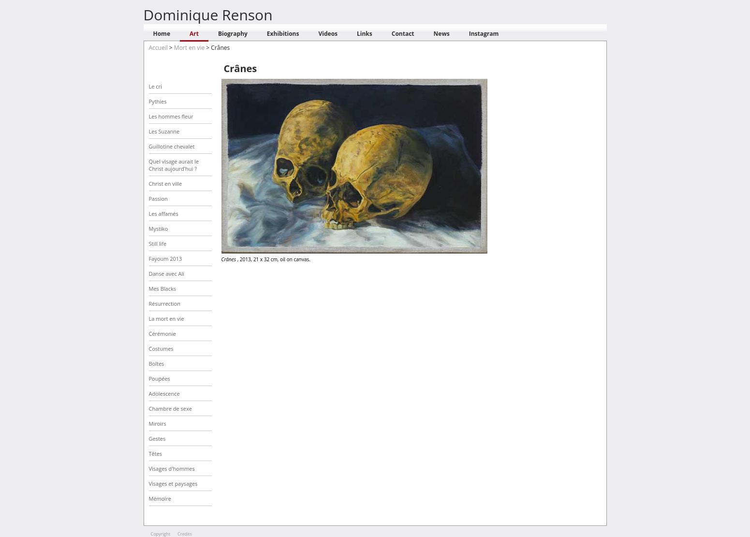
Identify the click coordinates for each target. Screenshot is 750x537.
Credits (184, 534)
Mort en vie (189, 48)
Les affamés (163, 213)
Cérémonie (162, 333)
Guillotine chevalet (172, 146)
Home (161, 34)
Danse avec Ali (167, 273)
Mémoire (160, 498)
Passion (158, 198)
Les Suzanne (164, 131)
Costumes (161, 348)
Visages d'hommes (172, 468)
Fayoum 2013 (165, 258)
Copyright (161, 534)
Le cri (155, 86)
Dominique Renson (208, 15)
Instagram (484, 34)
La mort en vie (166, 318)
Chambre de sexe (170, 408)
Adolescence (164, 393)
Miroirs (157, 423)
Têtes (155, 453)
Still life (158, 243)
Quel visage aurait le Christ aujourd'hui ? (174, 165)
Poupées (159, 378)
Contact (403, 34)
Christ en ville (165, 183)
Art (194, 34)
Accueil (158, 48)
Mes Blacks (162, 288)
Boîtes (156, 363)
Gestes (157, 438)
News (442, 34)
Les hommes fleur (171, 116)
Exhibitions (283, 34)
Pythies (158, 101)
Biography (233, 34)
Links (364, 34)
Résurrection (164, 303)
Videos (328, 34)
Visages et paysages (173, 483)
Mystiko (158, 228)
